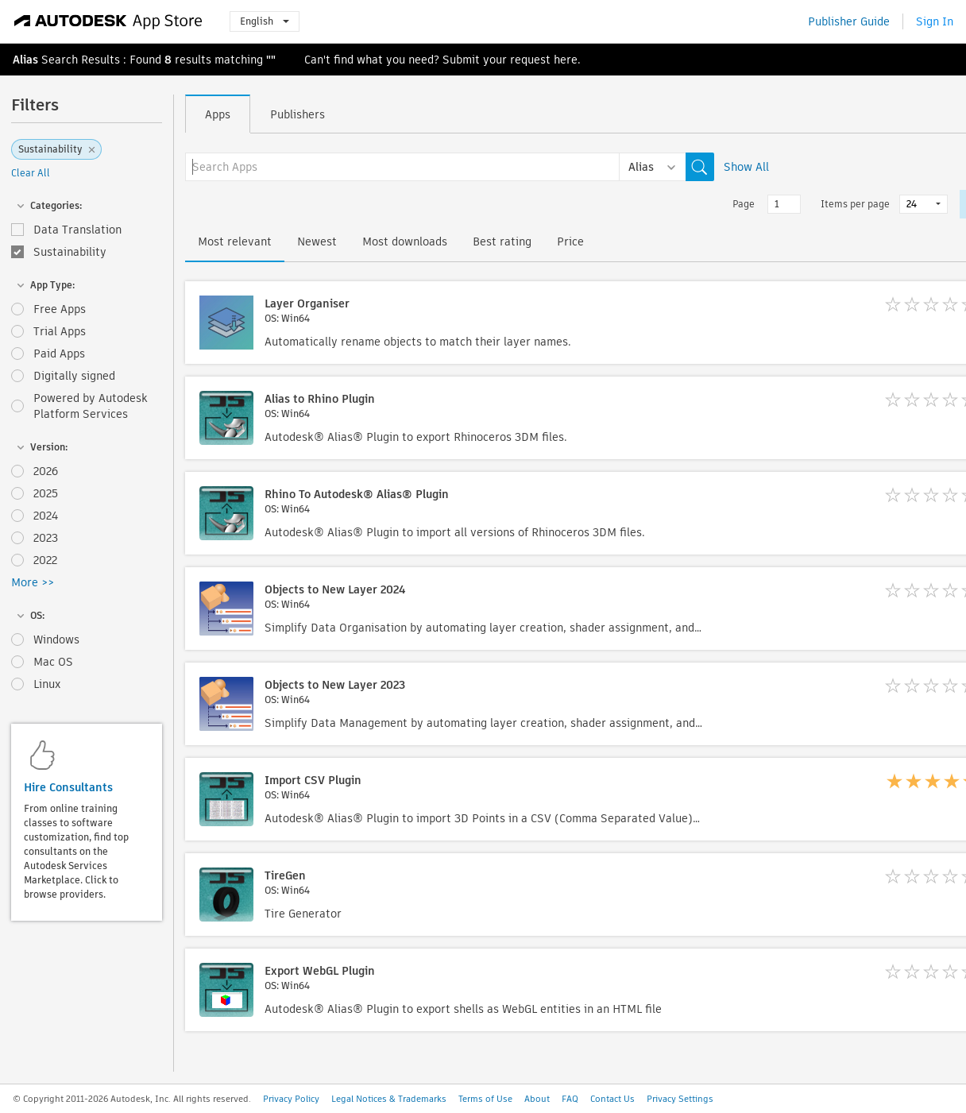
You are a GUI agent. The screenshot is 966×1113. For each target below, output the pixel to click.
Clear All (30, 173)
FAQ (570, 1098)
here (566, 60)
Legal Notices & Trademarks (388, 1098)
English (264, 21)
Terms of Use (485, 1098)
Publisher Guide (849, 21)
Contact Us (612, 1098)
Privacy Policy (291, 1098)
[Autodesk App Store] (108, 21)
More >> (32, 582)
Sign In (934, 21)
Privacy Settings (680, 1098)
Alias (25, 60)
